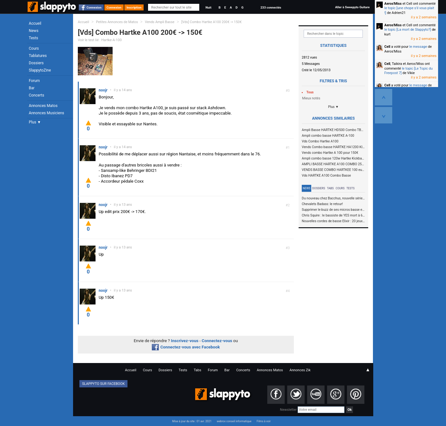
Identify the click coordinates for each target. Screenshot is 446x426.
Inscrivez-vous (184, 340)
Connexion (94, 7)
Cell (387, 47)
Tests (33, 38)
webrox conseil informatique (234, 421)
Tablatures (38, 55)
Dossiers (36, 63)
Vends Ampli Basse (159, 22)
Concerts (36, 95)
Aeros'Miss (393, 4)
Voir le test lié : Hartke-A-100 (100, 40)
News (33, 30)
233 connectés (270, 7)
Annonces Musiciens (46, 113)
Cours (34, 48)
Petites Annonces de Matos (117, 22)
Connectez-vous (217, 340)
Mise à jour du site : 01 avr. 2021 (191, 421)
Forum (34, 80)
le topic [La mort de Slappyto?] (407, 30)
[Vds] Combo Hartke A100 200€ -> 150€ (211, 22)
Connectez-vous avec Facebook (186, 347)
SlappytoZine (40, 70)
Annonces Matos (43, 105)
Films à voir (263, 421)
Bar (31, 88)
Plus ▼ (35, 122)
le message (418, 47)
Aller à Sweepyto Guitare (352, 7)
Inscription (134, 7)
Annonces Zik (300, 370)
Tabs (330, 188)
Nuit (208, 7)
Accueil (35, 23)
